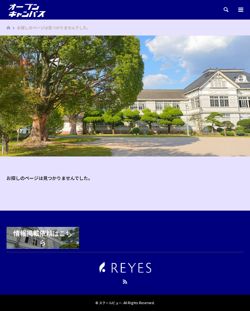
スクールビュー (110, 302)
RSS (125, 281)
